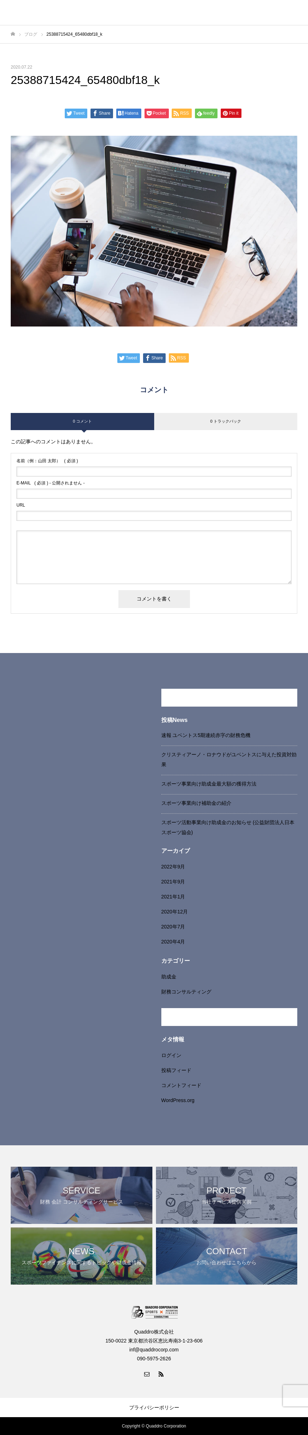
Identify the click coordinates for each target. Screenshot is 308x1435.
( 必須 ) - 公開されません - (50, 483)
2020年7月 (173, 927)
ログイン (171, 1055)
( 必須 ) (47, 461)
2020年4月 (173, 942)
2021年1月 (173, 897)
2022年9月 (173, 867)
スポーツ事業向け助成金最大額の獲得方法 (208, 784)
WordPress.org (178, 1100)
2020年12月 (174, 912)
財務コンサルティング (186, 992)
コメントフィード (181, 1085)
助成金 (168, 977)
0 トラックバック (225, 421)
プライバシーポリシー (154, 1407)
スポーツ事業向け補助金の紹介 (196, 803)
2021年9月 (173, 882)
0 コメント (82, 421)
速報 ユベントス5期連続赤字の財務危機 (206, 735)
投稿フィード (176, 1070)
